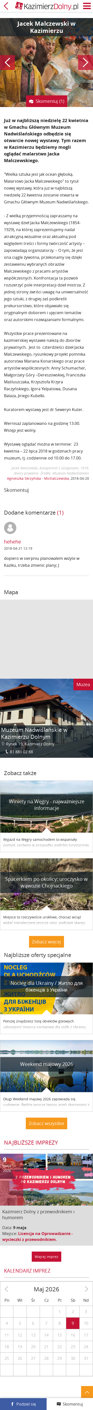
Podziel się (26, 1404)
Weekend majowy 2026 (46, 1064)
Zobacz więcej (46, 942)
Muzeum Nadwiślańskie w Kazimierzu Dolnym (34, 733)
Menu (87, 6)
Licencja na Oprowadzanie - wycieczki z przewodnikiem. (37, 1236)
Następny (85, 62)
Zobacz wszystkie (46, 1123)
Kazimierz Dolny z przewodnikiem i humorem (38, 1214)
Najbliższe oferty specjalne (37, 954)
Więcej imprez (46, 1256)
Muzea (83, 684)
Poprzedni (7, 62)
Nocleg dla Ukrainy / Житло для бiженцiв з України (46, 986)
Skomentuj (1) (50, 101)
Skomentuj (73, 1404)
